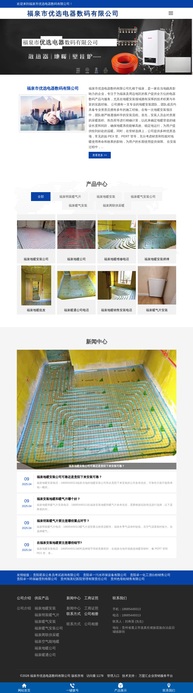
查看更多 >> (99, 155)
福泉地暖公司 (76, 259)
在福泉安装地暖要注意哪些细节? (59, 543)
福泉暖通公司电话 (76, 310)
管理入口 (113, 675)
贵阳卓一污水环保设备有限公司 (105, 575)
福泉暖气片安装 (157, 310)
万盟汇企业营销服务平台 (156, 675)
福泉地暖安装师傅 (156, 259)
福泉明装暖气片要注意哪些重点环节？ (63, 521)
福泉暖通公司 (45, 655)
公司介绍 (24, 608)
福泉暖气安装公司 (49, 628)
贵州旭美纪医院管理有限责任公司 (83, 579)
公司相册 (91, 624)
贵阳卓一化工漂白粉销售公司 (150, 575)
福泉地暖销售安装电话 (116, 310)
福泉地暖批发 (36, 310)
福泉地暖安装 (45, 608)
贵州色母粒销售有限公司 (128, 579)
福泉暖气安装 (45, 621)
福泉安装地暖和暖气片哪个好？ (58, 499)
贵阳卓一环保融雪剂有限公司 (37, 579)
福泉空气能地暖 (47, 641)
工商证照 (91, 608)
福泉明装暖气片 (47, 615)
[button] (96, 71)
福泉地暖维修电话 (116, 259)
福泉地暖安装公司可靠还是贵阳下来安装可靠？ (97, 466)
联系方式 (73, 624)
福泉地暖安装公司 (36, 259)
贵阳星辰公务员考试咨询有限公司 (56, 575)
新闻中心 (73, 608)
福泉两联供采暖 (47, 635)
